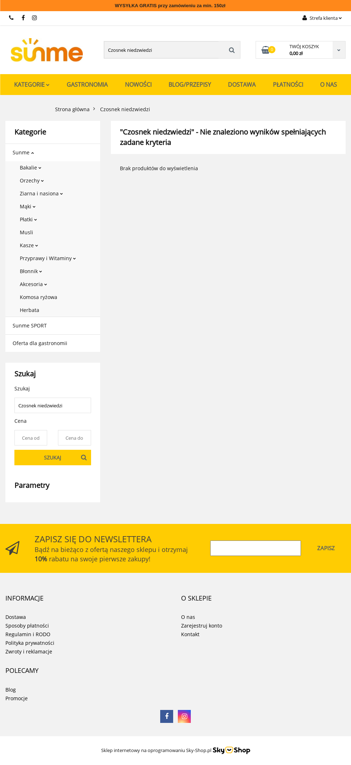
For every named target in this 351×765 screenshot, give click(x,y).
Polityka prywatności (29, 642)
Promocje (16, 698)
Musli (26, 232)
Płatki (28, 219)
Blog (10, 689)
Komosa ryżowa (38, 297)
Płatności (288, 85)
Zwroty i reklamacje (28, 651)
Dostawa (242, 85)
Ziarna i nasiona (41, 193)
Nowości (138, 85)
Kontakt (190, 634)
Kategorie (32, 85)
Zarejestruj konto (201, 625)
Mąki (28, 206)
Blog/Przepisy (189, 85)
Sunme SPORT (30, 325)
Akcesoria (33, 284)
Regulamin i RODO (27, 634)
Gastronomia (87, 85)
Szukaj (52, 457)
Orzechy (32, 180)
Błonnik (31, 271)
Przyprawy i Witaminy (48, 258)
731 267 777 (11, 18)
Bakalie (30, 167)
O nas (328, 85)
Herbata (29, 310)
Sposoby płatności (27, 625)
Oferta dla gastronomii (40, 343)
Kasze (29, 245)
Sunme (23, 152)
